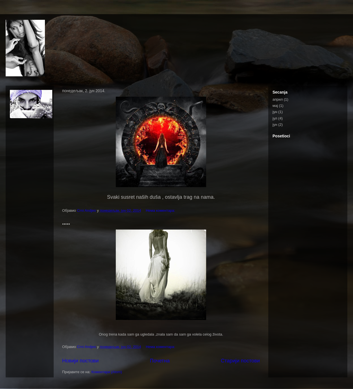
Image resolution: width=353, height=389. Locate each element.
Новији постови (80, 361)
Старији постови (240, 361)
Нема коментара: (161, 210)
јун (275, 112)
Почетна (160, 361)
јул (275, 118)
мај (275, 105)
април (278, 99)
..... (66, 222)
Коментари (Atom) (106, 372)
